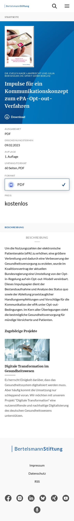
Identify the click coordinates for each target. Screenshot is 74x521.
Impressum (37, 465)
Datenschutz (37, 473)
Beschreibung (14, 227)
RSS (37, 481)
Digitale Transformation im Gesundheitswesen (27, 368)
